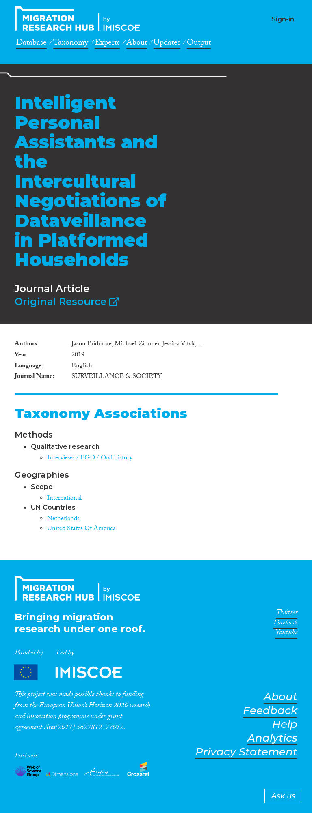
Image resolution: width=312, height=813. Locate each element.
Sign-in (282, 19)
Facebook (285, 624)
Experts (107, 44)
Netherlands (63, 519)
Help (284, 724)
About (136, 44)
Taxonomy (70, 44)
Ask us (283, 796)
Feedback (270, 710)
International (64, 498)
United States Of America (81, 528)
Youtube (286, 634)
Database (31, 44)
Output (199, 44)
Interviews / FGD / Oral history (89, 458)
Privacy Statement (246, 752)
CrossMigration (80, 18)
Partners (74, 672)
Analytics (272, 738)
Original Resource (67, 301)
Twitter (286, 614)
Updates (167, 44)
